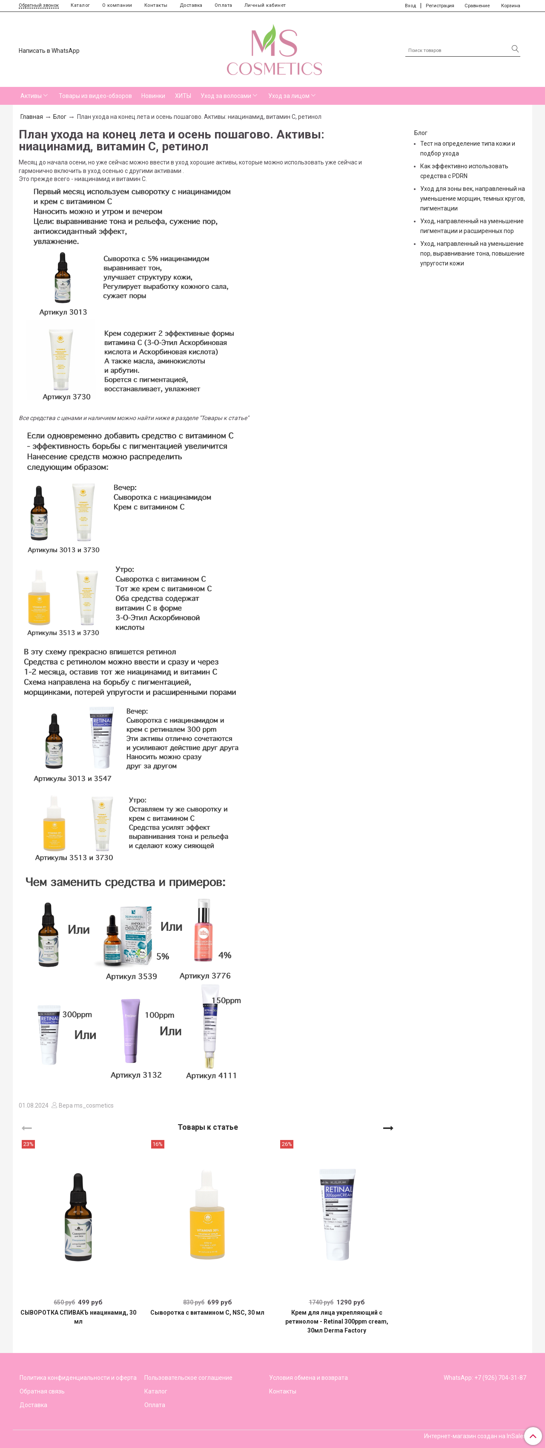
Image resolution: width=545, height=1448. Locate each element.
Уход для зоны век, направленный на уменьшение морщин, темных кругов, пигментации (472, 198)
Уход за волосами (226, 95)
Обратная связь (42, 1391)
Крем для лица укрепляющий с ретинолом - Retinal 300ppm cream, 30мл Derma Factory (336, 1321)
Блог (59, 116)
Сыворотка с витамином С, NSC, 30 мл (207, 1312)
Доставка (191, 5)
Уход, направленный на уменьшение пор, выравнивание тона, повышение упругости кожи (472, 253)
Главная (31, 116)
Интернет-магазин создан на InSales (475, 1436)
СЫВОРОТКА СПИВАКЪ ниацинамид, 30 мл (78, 1317)
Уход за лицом (289, 95)
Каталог (80, 5)
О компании (117, 5)
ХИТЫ (183, 95)
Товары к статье (208, 1127)
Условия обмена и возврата (308, 1377)
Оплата (223, 5)
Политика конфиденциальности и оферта (78, 1377)
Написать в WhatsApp (49, 50)
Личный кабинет (265, 5)
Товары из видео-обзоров (95, 95)
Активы (31, 95)
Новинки (153, 95)
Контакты (156, 5)
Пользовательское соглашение (188, 1377)
